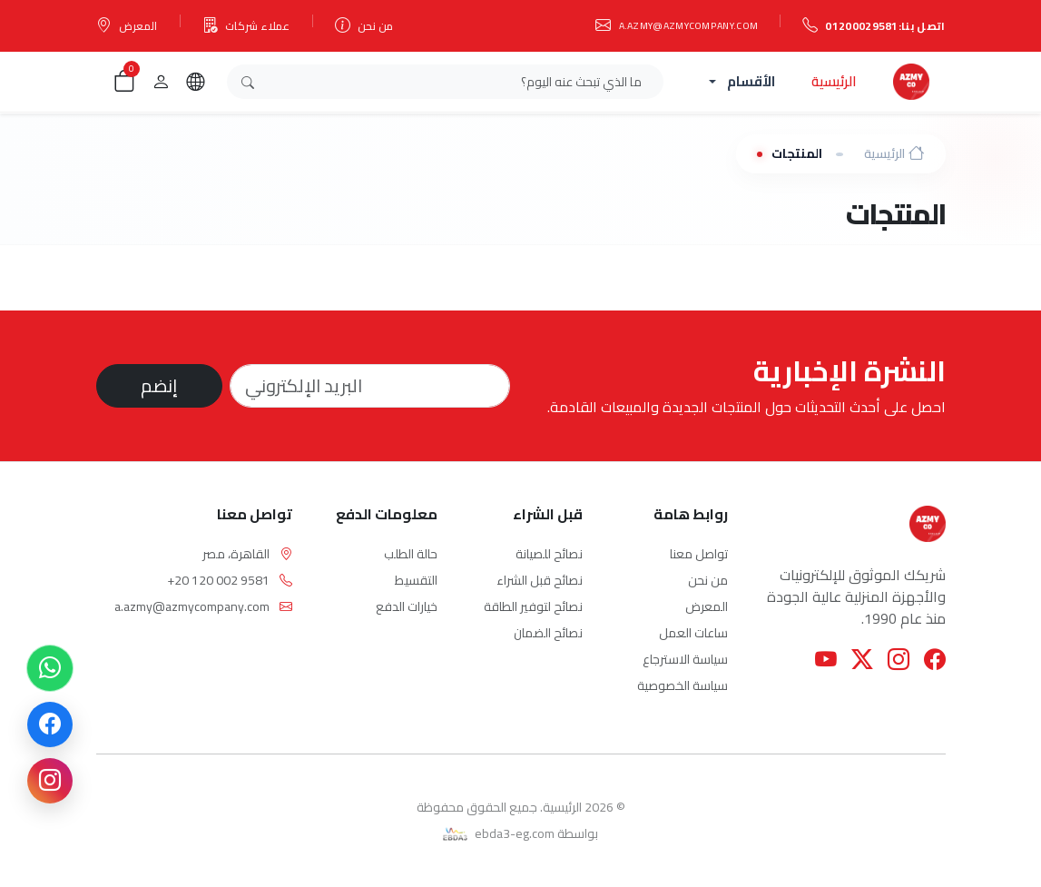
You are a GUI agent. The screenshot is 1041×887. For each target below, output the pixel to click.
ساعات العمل (693, 633)
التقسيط (416, 580)
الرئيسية (834, 81)
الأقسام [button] (751, 81)
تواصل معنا (699, 554)
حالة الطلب (410, 554)
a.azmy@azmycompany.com (676, 26)
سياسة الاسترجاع (685, 659)
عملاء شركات (246, 26)
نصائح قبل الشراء (539, 580)
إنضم (159, 385)
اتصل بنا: (873, 26)
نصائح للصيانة (549, 554)
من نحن (364, 26)
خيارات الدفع (406, 606)
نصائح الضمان (548, 633)
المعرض (127, 26)
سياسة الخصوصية (682, 685)
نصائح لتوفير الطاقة (533, 606)
